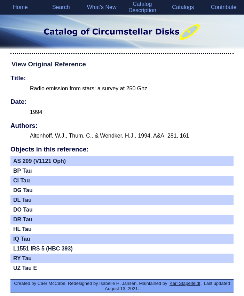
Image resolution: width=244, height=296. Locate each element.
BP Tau (22, 171)
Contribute (224, 7)
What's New (102, 7)
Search (61, 7)
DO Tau (23, 210)
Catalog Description (142, 7)
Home (20, 7)
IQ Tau (21, 239)
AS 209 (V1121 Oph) (39, 161)
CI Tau (21, 180)
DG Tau (23, 190)
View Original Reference (48, 64)
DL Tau (22, 200)
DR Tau (22, 219)
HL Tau (22, 229)
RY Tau (22, 258)
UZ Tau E (25, 268)
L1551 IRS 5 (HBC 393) (43, 249)
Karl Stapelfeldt (185, 283)
